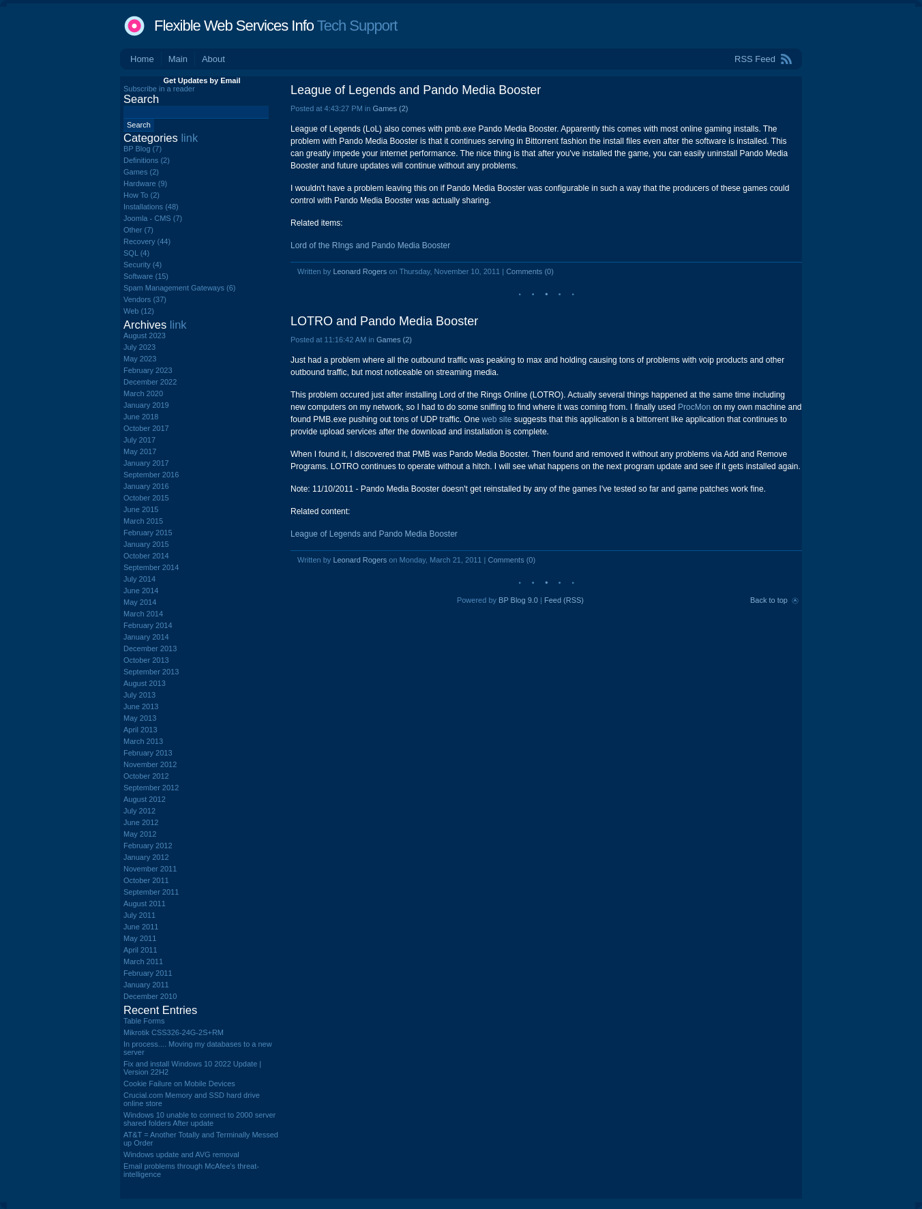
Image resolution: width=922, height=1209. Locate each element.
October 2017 (146, 428)
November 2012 (150, 764)
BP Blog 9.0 (518, 600)
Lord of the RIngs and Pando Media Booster (370, 245)
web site (496, 419)
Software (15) (145, 276)
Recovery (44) (146, 241)
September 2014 (151, 567)
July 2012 (139, 811)
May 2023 (139, 359)
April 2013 (140, 730)
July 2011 (139, 915)
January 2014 (146, 637)
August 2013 (144, 683)
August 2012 (144, 799)
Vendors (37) (144, 299)
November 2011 (150, 869)
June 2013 (140, 706)
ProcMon (694, 407)
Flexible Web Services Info (234, 25)
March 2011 (143, 961)
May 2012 (139, 834)
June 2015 (140, 509)
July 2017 (139, 440)
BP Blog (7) (142, 149)
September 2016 (151, 475)
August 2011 (144, 903)
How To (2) (141, 195)
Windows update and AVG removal (181, 1154)
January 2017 (146, 463)
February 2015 (148, 532)
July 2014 (139, 579)
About (213, 59)
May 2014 (139, 602)
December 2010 (150, 996)
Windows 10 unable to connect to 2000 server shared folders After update (199, 1119)
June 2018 (140, 417)
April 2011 (140, 950)
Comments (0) (530, 271)
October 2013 (146, 660)
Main (178, 59)
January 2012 (146, 857)
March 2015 (143, 521)
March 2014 (143, 614)
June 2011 (140, 927)
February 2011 (148, 973)
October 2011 (146, 880)
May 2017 (139, 451)
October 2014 (146, 556)
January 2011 (146, 985)
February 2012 (148, 845)
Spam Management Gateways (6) (179, 288)
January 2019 (146, 405)
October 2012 (146, 776)
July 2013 (139, 695)
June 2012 (140, 822)
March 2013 (143, 741)
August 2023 (144, 335)
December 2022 (150, 382)
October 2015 (146, 498)
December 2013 (150, 648)
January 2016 (146, 486)
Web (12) (138, 311)
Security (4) (142, 264)
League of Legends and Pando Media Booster (416, 90)
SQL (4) (136, 253)
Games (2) (390, 108)
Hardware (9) (145, 183)
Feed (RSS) (564, 600)
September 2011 (151, 892)
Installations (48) (151, 207)
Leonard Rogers (360, 271)
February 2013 (148, 753)
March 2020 (143, 393)
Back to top (769, 600)
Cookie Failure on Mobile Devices (179, 1083)
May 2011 (139, 938)
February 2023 (148, 370)
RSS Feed (754, 59)
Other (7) (138, 230)
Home (142, 59)
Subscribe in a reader (159, 89)
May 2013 (139, 718)
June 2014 (140, 590)
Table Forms (144, 1021)
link (189, 138)
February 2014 (148, 625)
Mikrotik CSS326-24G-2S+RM (173, 1032)
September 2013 (151, 672)
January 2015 (146, 544)
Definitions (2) (146, 160)
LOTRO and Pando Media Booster (384, 321)
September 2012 (151, 787)
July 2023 (139, 347)
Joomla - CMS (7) (152, 218)
